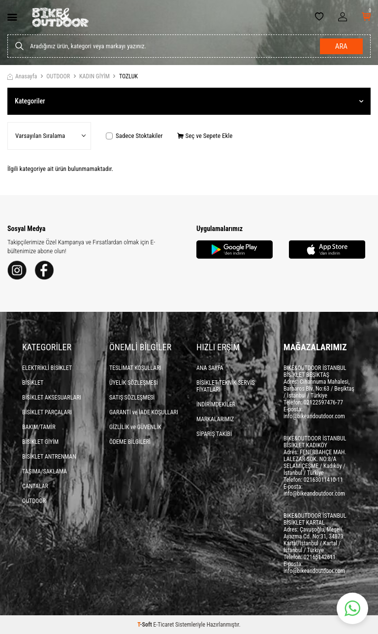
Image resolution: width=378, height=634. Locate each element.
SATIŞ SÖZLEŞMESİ (132, 397)
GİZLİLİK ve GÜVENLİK (135, 427)
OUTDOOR (58, 76)
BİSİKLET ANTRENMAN (49, 456)
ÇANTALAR (35, 486)
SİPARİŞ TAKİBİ (214, 434)
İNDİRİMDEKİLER (215, 404)
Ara (341, 46)
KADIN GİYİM (94, 76)
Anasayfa (22, 76)
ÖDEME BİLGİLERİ (130, 441)
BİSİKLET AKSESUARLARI (51, 397)
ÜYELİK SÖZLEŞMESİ (133, 382)
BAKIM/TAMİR (39, 427)
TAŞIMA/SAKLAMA (44, 471)
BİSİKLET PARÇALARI (47, 412)
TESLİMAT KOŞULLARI (135, 368)
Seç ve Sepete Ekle (204, 135)
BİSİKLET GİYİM (40, 441)
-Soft (145, 624)
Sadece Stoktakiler (134, 135)
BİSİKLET (32, 382)
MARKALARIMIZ (215, 419)
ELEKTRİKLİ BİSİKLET (47, 368)
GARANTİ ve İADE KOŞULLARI (143, 412)
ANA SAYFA (209, 368)
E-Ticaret (163, 624)
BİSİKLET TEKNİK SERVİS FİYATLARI (225, 386)
